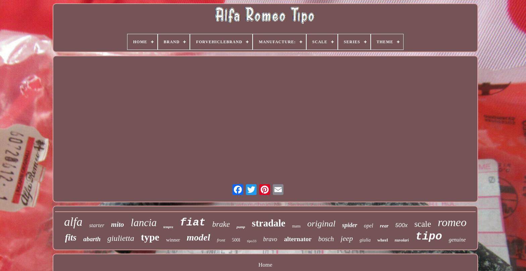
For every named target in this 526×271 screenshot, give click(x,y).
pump (240, 227)
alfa (73, 221)
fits (71, 237)
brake (221, 224)
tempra (168, 227)
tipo (428, 236)
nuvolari (401, 240)
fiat (193, 222)
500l (236, 240)
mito (117, 224)
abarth (92, 239)
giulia (365, 240)
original (321, 223)
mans (296, 226)
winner (173, 240)
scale (422, 223)
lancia (144, 222)
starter (96, 225)
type (150, 237)
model (198, 237)
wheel (382, 240)
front (221, 240)
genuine (457, 240)
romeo (452, 222)
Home (265, 265)
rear (384, 225)
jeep (346, 238)
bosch (326, 239)
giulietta (120, 238)
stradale (268, 223)
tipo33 (251, 241)
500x (401, 225)
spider (349, 225)
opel (368, 225)
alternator (297, 239)
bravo (270, 239)
